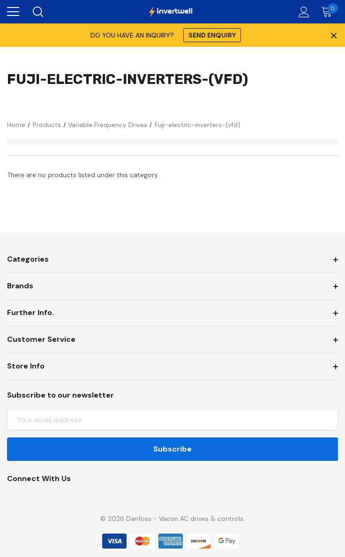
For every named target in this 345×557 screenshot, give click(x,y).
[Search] (37, 12)
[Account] (302, 12)
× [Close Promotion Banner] (333, 35)
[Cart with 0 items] (329, 12)
